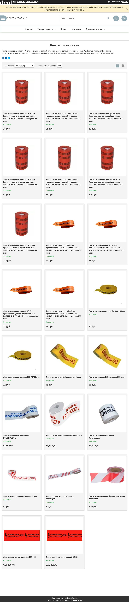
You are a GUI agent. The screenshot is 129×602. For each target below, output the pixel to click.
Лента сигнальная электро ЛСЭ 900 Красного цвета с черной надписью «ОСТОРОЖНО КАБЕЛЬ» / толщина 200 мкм (20, 249)
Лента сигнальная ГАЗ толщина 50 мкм (63, 377)
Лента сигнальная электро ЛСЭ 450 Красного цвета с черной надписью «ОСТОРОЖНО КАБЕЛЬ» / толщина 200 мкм (20, 183)
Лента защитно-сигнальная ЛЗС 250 (62, 557)
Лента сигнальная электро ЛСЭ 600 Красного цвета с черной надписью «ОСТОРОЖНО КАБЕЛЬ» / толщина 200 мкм (63, 183)
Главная (28, 29)
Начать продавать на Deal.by (27, 2)
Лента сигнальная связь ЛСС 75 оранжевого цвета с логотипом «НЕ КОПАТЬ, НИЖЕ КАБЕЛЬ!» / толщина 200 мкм (20, 315)
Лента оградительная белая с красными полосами (107, 497)
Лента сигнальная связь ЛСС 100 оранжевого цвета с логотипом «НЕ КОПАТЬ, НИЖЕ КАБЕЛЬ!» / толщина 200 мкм (63, 315)
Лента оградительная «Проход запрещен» (60, 497)
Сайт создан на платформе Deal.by (64, 598)
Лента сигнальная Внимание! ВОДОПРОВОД (16, 436)
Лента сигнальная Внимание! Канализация (101, 436)
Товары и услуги (45, 29)
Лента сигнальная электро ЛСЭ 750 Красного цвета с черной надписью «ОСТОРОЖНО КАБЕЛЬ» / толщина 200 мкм (106, 183)
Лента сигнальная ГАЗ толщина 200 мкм (107, 377)
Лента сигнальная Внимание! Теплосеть (64, 435)
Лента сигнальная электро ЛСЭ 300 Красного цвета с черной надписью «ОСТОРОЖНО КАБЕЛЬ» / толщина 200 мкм (106, 117)
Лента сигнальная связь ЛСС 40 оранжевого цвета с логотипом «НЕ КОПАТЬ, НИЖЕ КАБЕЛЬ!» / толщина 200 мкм (63, 249)
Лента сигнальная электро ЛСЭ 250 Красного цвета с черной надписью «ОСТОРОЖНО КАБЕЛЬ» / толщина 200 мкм (63, 117)
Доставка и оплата (95, 29)
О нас (63, 29)
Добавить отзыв (124, 18)
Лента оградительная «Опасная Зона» (20, 496)
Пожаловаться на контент (72, 600)
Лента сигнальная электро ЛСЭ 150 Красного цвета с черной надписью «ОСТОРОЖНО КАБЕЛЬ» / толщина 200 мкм (20, 117)
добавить (124, 2)
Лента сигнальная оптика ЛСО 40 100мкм (107, 311)
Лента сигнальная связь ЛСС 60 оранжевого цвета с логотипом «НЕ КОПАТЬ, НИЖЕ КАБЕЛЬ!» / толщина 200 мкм (106, 249)
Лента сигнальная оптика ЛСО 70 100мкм (21, 377)
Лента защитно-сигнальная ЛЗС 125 (19, 557)
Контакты (76, 29)
